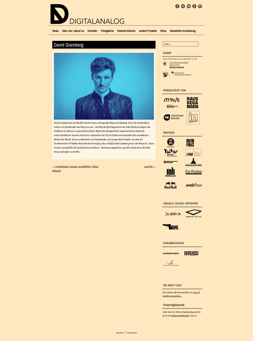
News (55, 31)
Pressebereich (132, 333)
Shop (163, 31)
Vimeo (183, 6)
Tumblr (194, 6)
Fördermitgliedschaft (180, 315)
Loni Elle (150, 166)
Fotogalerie (107, 31)
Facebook (177, 6)
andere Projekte (148, 31)
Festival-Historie (126, 31)
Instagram (200, 6)
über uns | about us (73, 31)
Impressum (120, 333)
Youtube (189, 6)
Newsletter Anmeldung (183, 31)
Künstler (92, 31)
